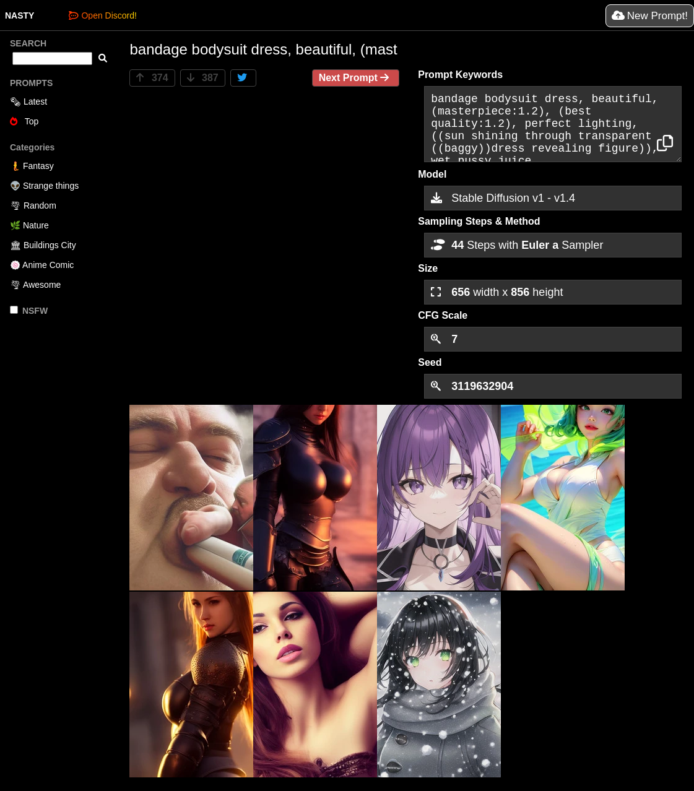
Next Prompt (356, 77)
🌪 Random (33, 205)
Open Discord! (102, 15)
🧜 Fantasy (32, 166)
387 (203, 77)
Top (24, 121)
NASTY (19, 15)
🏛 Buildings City (43, 245)
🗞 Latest (28, 101)
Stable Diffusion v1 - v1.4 (503, 198)
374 (152, 77)
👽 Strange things (44, 186)
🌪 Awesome (35, 285)
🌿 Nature (29, 225)
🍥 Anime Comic (42, 265)
